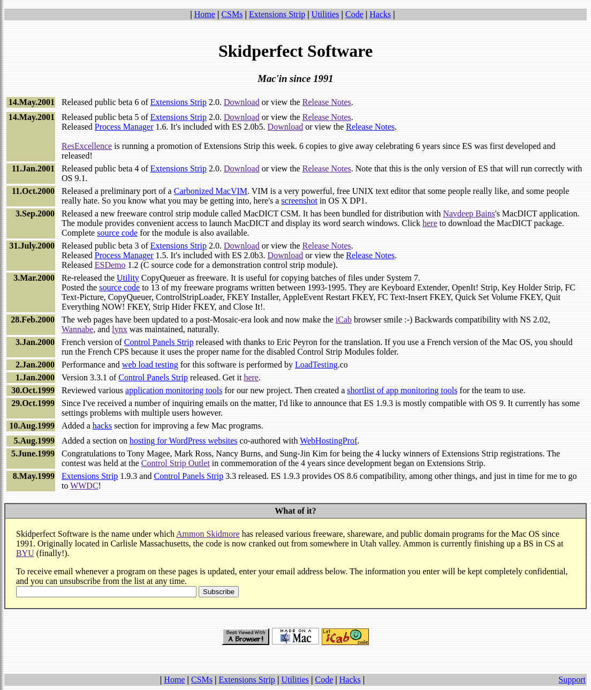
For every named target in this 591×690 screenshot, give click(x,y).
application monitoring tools (173, 390)
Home (204, 14)
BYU (25, 553)
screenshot (299, 200)
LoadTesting (316, 364)
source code (117, 232)
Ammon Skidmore (208, 533)
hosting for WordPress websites (184, 440)
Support (572, 679)
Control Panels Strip (159, 342)
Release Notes (326, 102)
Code (354, 14)
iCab (344, 319)
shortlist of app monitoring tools (402, 390)
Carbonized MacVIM (210, 191)
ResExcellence (87, 146)
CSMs (232, 14)
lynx (119, 329)
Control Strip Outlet (175, 463)
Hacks (380, 14)
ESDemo (110, 264)
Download (242, 102)
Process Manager (124, 126)
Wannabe (77, 329)
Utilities (325, 14)
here (429, 223)
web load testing (150, 364)
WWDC (84, 485)
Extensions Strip (277, 14)
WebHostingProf (328, 440)
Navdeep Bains (469, 213)
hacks (102, 425)
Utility (128, 277)
